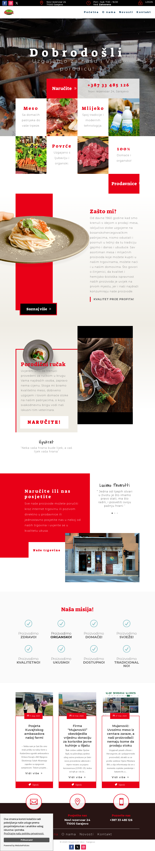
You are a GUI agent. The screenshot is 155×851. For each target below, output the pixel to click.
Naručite (62, 88)
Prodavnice (124, 184)
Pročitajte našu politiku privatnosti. (24, 833)
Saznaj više (36, 309)
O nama (109, 12)
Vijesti (35, 784)
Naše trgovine (47, 550)
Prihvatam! (27, 839)
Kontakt (144, 12)
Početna (91, 12)
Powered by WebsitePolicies (16, 845)
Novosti (126, 12)
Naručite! (44, 422)
